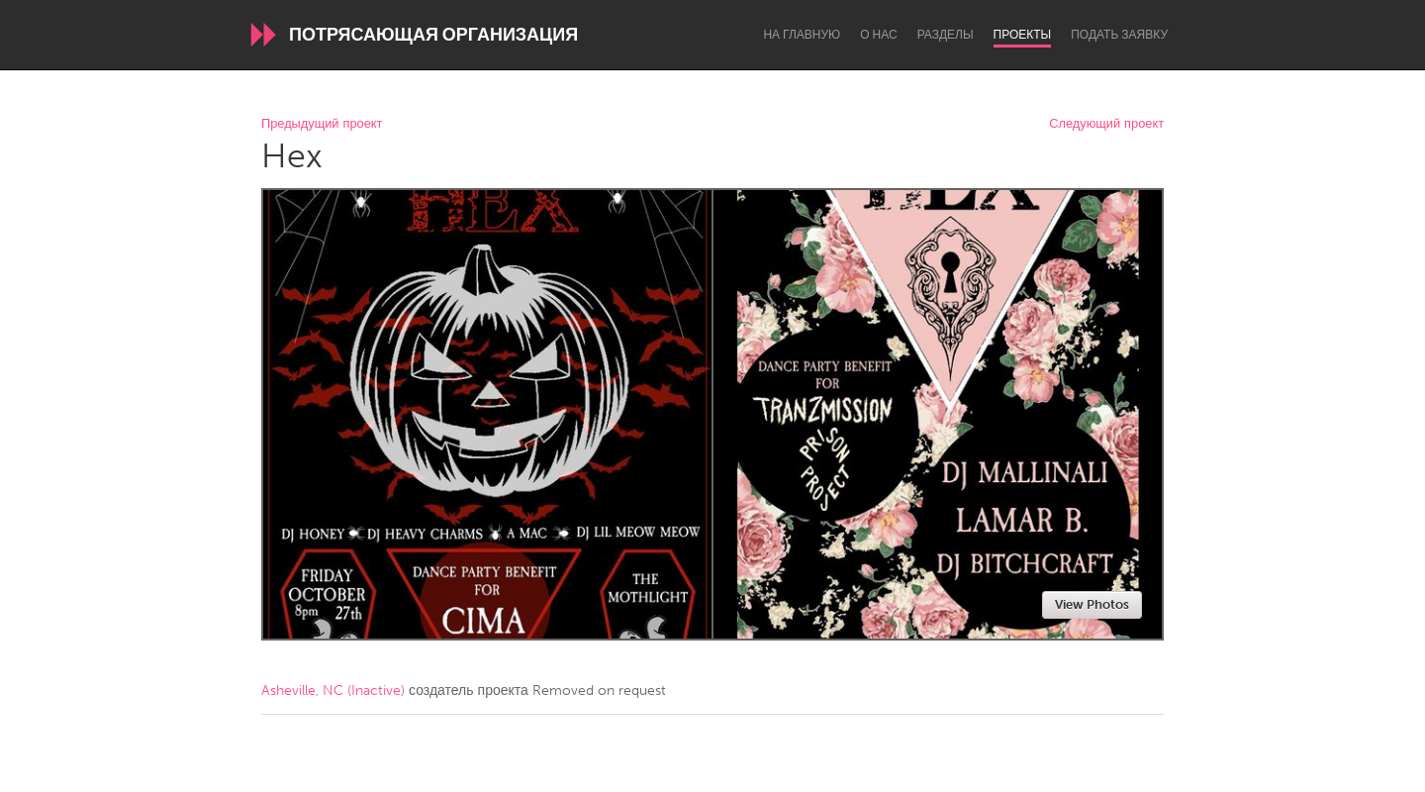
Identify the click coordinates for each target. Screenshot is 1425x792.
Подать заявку (1119, 35)
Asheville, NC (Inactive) (333, 690)
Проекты (1023, 35)
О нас (878, 35)
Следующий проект (1106, 124)
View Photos (1092, 604)
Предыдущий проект (321, 124)
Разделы (945, 35)
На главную (801, 35)
